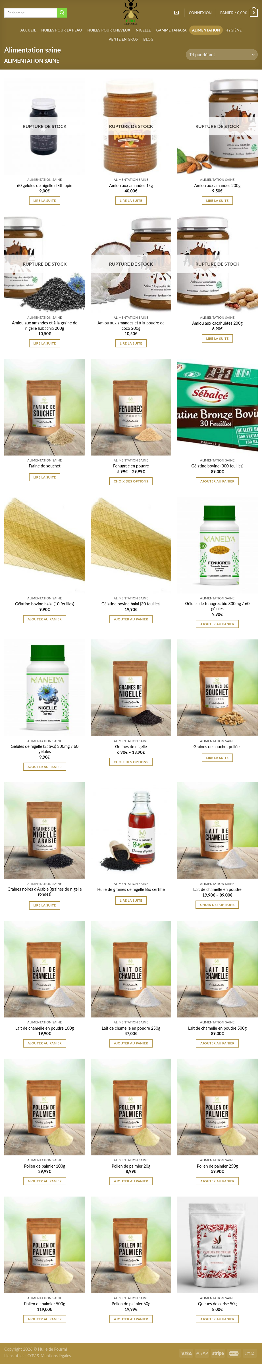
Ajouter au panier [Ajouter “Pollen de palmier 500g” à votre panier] (45, 1319)
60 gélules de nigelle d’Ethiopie (44, 185)
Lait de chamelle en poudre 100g (44, 1028)
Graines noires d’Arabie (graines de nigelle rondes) (44, 892)
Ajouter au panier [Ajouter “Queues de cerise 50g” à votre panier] (217, 1319)
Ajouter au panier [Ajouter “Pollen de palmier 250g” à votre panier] (217, 1181)
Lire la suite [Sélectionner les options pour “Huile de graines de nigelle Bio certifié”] (131, 900)
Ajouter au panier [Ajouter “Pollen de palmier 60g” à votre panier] (131, 1319)
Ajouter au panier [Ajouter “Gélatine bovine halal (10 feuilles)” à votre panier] (45, 619)
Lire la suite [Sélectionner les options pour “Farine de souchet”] (45, 477)
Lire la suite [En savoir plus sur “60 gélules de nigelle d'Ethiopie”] (45, 200)
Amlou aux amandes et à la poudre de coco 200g (131, 325)
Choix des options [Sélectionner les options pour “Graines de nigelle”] (131, 762)
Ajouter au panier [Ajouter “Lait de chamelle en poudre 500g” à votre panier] (217, 1043)
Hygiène (233, 30)
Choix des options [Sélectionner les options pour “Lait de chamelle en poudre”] (217, 904)
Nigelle (143, 30)
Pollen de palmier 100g (44, 1166)
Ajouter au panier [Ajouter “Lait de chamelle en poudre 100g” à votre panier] (45, 1043)
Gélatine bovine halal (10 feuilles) (44, 603)
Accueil (28, 30)
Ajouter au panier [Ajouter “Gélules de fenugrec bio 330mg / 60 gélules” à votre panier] (217, 624)
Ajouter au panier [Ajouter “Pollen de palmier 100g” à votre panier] (45, 1181)
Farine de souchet (45, 465)
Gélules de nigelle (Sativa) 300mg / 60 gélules (44, 749)
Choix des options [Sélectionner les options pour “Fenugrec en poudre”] (131, 481)
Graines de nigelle (131, 746)
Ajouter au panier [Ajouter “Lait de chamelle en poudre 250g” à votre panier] (131, 1043)
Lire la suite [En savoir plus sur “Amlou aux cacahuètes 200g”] (217, 338)
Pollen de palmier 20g (131, 1166)
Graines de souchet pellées (218, 746)
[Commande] (222, 54)
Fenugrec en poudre (131, 465)
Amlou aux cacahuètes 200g (217, 323)
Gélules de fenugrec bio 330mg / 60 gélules (217, 606)
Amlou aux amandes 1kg (131, 185)
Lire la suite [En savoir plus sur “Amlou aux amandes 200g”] (217, 200)
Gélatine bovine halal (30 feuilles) (131, 603)
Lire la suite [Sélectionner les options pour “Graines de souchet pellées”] (217, 757)
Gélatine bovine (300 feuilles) (217, 465)
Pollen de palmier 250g (217, 1166)
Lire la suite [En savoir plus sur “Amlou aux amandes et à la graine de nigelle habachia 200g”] (45, 343)
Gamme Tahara (171, 30)
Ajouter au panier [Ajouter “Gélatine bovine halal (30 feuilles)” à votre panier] (131, 619)
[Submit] (62, 13)
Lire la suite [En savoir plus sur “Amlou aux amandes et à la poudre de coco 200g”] (131, 343)
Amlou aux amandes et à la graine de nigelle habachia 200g (44, 325)
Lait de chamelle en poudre (217, 889)
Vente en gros (123, 39)
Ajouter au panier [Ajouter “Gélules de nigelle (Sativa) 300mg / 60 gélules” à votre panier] (45, 767)
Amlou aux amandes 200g (217, 185)
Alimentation (206, 30)
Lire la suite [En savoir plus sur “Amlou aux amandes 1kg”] (131, 200)
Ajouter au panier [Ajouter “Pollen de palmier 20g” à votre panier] (131, 1181)
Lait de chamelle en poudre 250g (131, 1028)
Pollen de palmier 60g (131, 1303)
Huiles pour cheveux (108, 30)
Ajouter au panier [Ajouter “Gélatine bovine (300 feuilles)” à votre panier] (217, 481)
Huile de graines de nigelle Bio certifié (131, 889)
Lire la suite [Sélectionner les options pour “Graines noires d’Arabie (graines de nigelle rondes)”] (45, 905)
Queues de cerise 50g (217, 1303)
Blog (148, 39)
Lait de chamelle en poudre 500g (217, 1028)
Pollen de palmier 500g (44, 1303)
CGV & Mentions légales (49, 1355)
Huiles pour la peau (61, 30)
